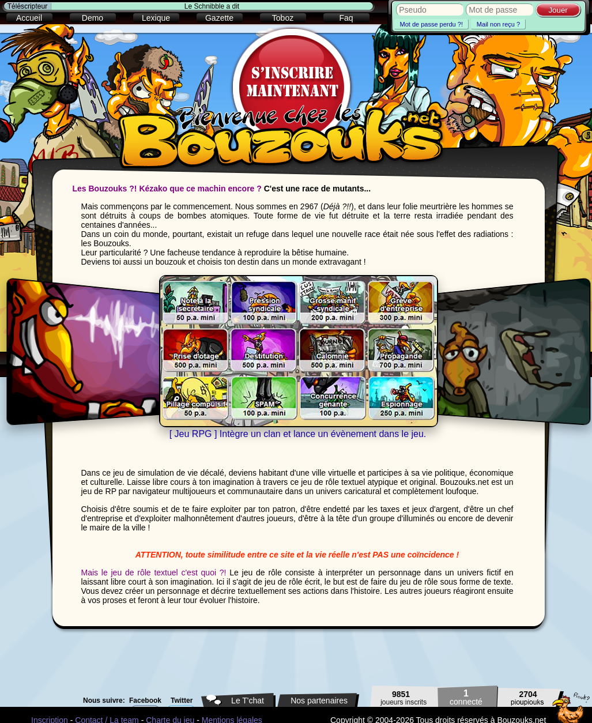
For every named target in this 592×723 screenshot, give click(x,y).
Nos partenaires (319, 700)
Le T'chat (247, 700)
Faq (346, 17)
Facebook (145, 700)
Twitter (182, 700)
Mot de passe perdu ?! (431, 24)
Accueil (29, 17)
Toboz (282, 17)
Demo (92, 17)
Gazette (219, 17)
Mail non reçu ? (498, 24)
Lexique (156, 17)
